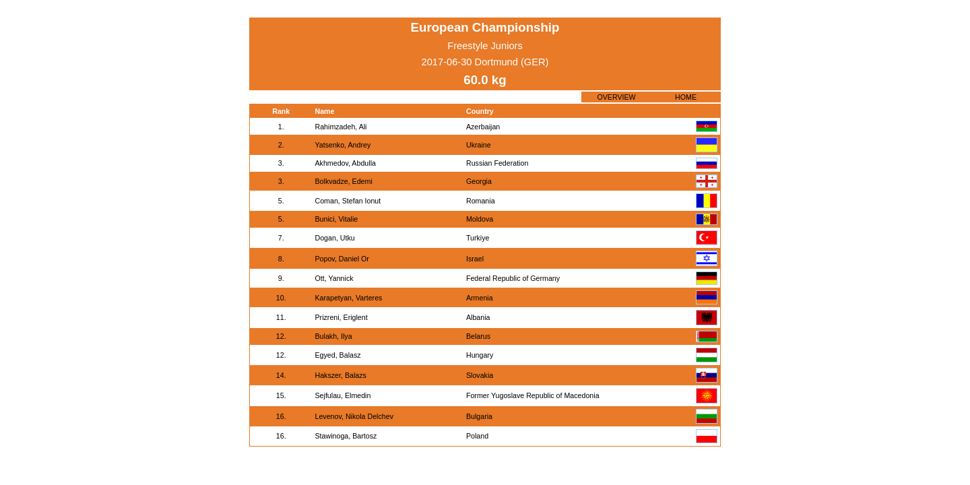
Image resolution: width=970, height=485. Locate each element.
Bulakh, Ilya (333, 336)
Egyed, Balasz (337, 355)
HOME (686, 97)
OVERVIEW (616, 97)
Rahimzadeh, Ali (340, 127)
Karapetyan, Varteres (348, 298)
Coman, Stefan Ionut (348, 201)
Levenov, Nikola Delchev (354, 416)
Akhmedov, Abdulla (345, 163)
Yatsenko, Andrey (342, 145)
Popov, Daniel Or (341, 259)
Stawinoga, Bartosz (346, 436)
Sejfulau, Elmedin (342, 395)
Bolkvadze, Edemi (343, 181)
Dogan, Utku (334, 238)
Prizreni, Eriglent (341, 317)
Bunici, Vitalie (336, 219)
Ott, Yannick (334, 278)
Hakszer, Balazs (340, 375)
